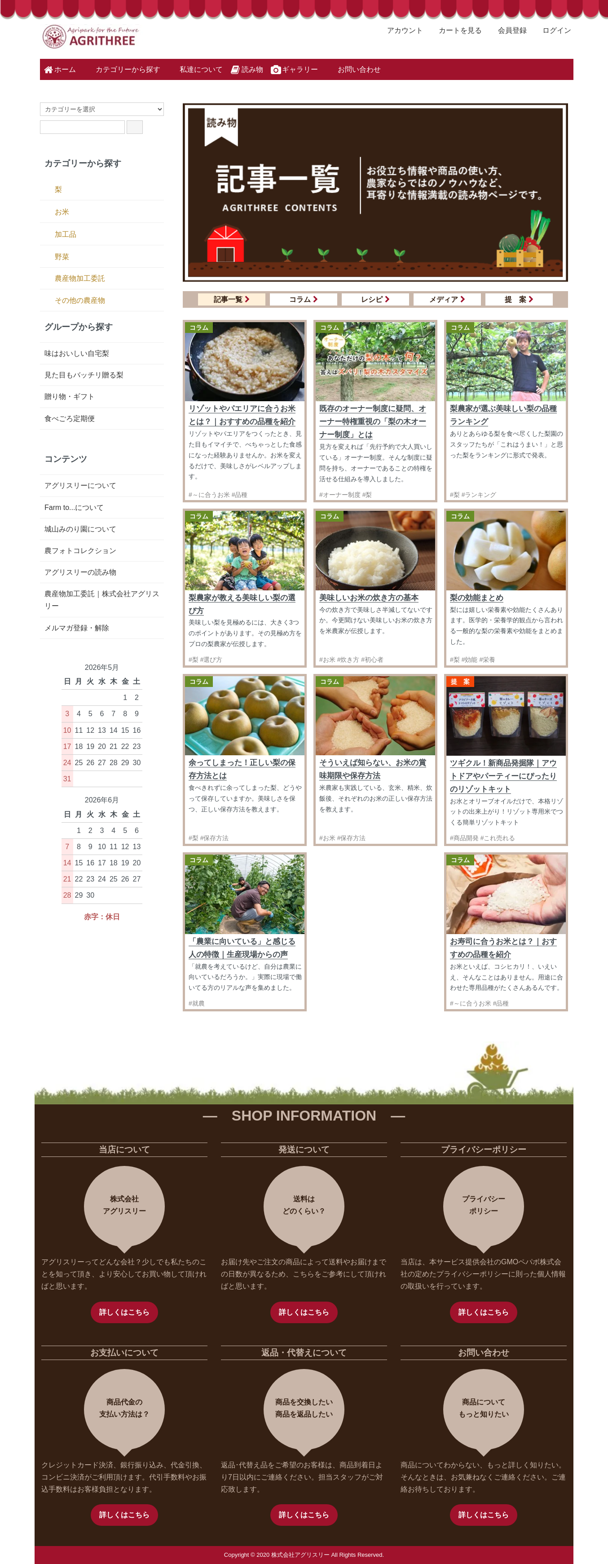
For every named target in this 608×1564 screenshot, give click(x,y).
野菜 (62, 257)
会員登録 (508, 30)
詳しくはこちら (124, 1312)
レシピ (375, 299)
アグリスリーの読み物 (80, 572)
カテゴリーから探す (121, 68)
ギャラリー (294, 69)
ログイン (552, 30)
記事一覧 (232, 299)
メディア (447, 299)
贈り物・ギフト (69, 396)
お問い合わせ (353, 68)
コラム (303, 299)
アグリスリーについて (80, 485)
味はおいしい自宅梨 (76, 353)
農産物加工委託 (80, 278)
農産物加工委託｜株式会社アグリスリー (101, 600)
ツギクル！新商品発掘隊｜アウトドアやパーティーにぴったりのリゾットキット (503, 776)
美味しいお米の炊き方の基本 (369, 598)
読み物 (246, 69)
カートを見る (455, 30)
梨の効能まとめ (476, 598)
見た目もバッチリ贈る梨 (83, 375)
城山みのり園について (80, 529)
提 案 (519, 299)
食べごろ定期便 (69, 418)
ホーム (59, 69)
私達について (195, 68)
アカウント (400, 30)
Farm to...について (74, 507)
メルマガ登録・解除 (76, 628)
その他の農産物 (80, 300)
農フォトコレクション (80, 550)
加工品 (65, 234)
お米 (62, 212)
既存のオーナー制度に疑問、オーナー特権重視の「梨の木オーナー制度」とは (372, 421)
